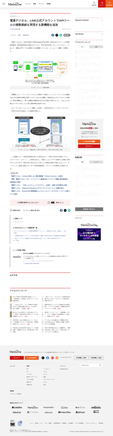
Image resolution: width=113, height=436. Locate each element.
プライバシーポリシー (91, 423)
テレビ (45, 383)
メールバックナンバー (89, 136)
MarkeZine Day (64, 370)
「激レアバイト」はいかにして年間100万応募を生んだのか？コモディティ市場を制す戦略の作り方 (57, 298)
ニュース (27, 3)
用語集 (49, 3)
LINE (19, 35)
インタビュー (46, 370)
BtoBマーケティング (32, 378)
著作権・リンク (39, 423)
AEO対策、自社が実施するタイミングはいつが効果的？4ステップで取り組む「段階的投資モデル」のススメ (25, 322)
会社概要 (70, 423)
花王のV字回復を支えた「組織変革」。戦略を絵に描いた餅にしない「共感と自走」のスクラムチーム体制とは (57, 330)
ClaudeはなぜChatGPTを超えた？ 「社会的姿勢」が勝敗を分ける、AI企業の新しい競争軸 (26, 330)
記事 (34, 4)
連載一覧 (29, 383)
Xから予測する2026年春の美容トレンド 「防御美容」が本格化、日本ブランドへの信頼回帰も (25, 298)
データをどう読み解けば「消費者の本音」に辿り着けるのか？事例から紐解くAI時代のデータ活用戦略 (57, 322)
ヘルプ (31, 423)
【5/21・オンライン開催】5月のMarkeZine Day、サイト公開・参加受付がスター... (38, 238)
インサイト (29, 375)
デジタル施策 (30, 380)
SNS (44, 386)
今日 (82, 47)
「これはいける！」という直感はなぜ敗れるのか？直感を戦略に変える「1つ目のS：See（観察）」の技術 (25, 306)
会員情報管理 (57, 423)
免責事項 (64, 423)
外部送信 (101, 423)
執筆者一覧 (29, 386)
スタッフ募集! (48, 423)
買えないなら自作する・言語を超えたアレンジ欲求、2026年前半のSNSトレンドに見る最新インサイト (25, 314)
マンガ (45, 372)
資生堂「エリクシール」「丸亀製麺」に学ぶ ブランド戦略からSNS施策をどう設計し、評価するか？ (57, 314)
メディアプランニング (49, 380)
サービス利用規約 (79, 423)
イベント (41, 4)
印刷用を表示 (15, 210)
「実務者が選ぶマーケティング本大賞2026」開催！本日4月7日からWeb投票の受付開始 (39, 235)
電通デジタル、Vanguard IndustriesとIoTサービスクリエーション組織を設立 (37, 188)
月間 (96, 47)
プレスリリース (18, 222)
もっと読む (16, 240)
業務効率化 (26, 35)
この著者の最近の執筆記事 (31, 263)
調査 (44, 378)
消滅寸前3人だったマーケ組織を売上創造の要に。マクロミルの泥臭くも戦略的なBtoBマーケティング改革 (57, 306)
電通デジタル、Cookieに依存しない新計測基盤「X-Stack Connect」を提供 (36, 176)
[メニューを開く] (3, 3)
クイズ (45, 375)
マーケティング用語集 (15, 395)
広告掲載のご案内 (81, 359)
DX (27, 370)
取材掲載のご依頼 (96, 359)
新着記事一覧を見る (89, 209)
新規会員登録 (89, 141)
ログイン (88, 146)
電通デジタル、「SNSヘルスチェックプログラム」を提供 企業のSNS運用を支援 (39, 185)
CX (27, 372)
